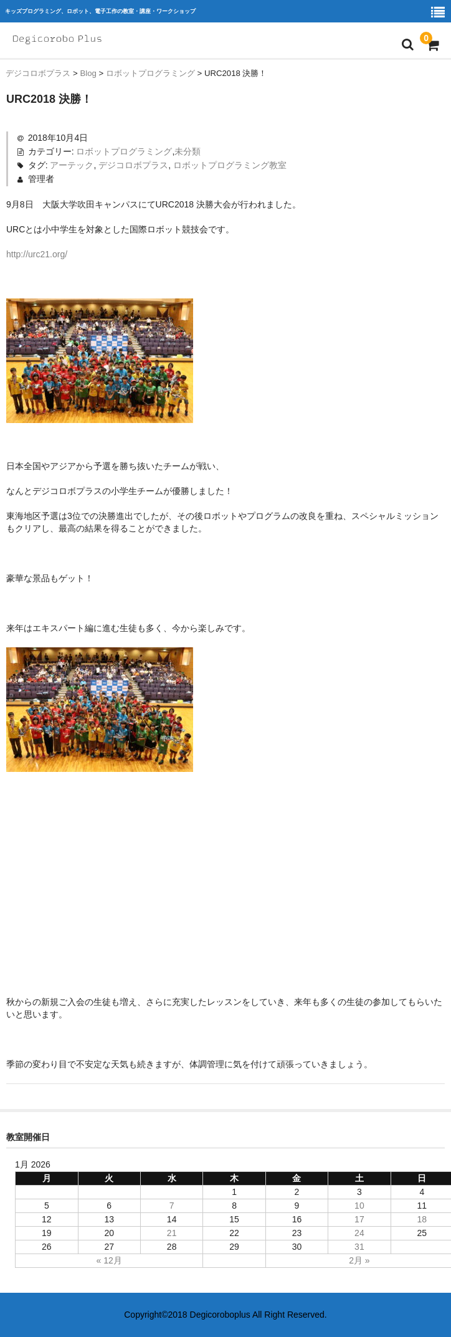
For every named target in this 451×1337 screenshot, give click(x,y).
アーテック (71, 165)
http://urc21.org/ (36, 254)
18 (422, 1219)
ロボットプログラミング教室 (230, 165)
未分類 (187, 151)
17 (359, 1219)
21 (172, 1233)
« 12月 (109, 1260)
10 (359, 1206)
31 (359, 1247)
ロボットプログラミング (124, 151)
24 (359, 1233)
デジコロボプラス (133, 165)
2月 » (359, 1260)
